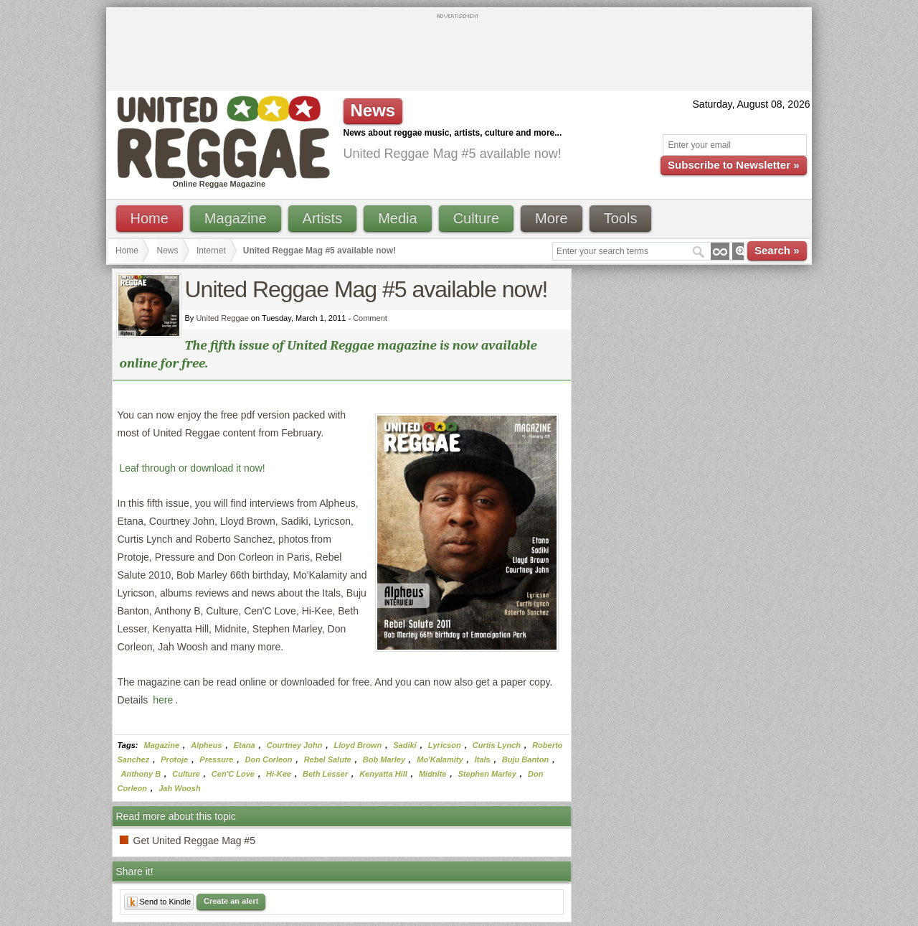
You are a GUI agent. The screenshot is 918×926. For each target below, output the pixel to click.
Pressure (216, 759)
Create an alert (231, 901)
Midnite (433, 774)
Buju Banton (525, 759)
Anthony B (141, 774)
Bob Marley (384, 759)
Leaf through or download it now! (192, 468)
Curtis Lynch (497, 745)
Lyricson (444, 745)
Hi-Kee (278, 774)
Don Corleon (269, 759)
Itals (483, 759)
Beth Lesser (325, 774)
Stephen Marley (487, 774)
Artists (323, 218)
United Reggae (222, 318)
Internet (211, 250)
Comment (370, 318)
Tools (621, 218)
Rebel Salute (327, 759)
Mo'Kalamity (440, 759)
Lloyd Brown (358, 745)
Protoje (174, 759)
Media (397, 218)
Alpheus (206, 745)
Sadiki (404, 745)
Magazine (235, 218)
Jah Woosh (179, 788)
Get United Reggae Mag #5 (194, 840)
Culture (476, 218)
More (551, 218)
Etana (244, 745)
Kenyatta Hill (383, 774)
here (163, 700)
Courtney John (295, 745)
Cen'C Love (233, 774)
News (168, 250)
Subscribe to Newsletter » (733, 165)
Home (150, 218)
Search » (777, 250)
